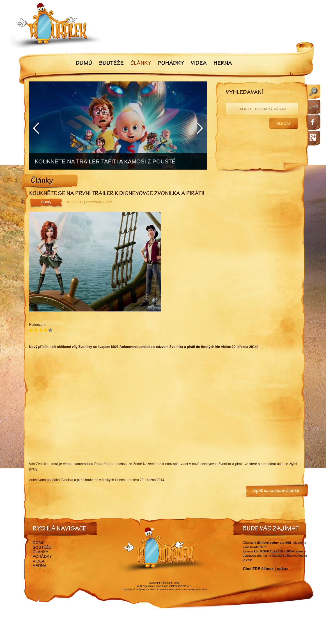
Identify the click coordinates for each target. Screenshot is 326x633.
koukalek (168, 582)
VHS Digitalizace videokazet (152, 586)
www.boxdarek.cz (255, 547)
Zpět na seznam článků (276, 491)
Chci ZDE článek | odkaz (265, 568)
